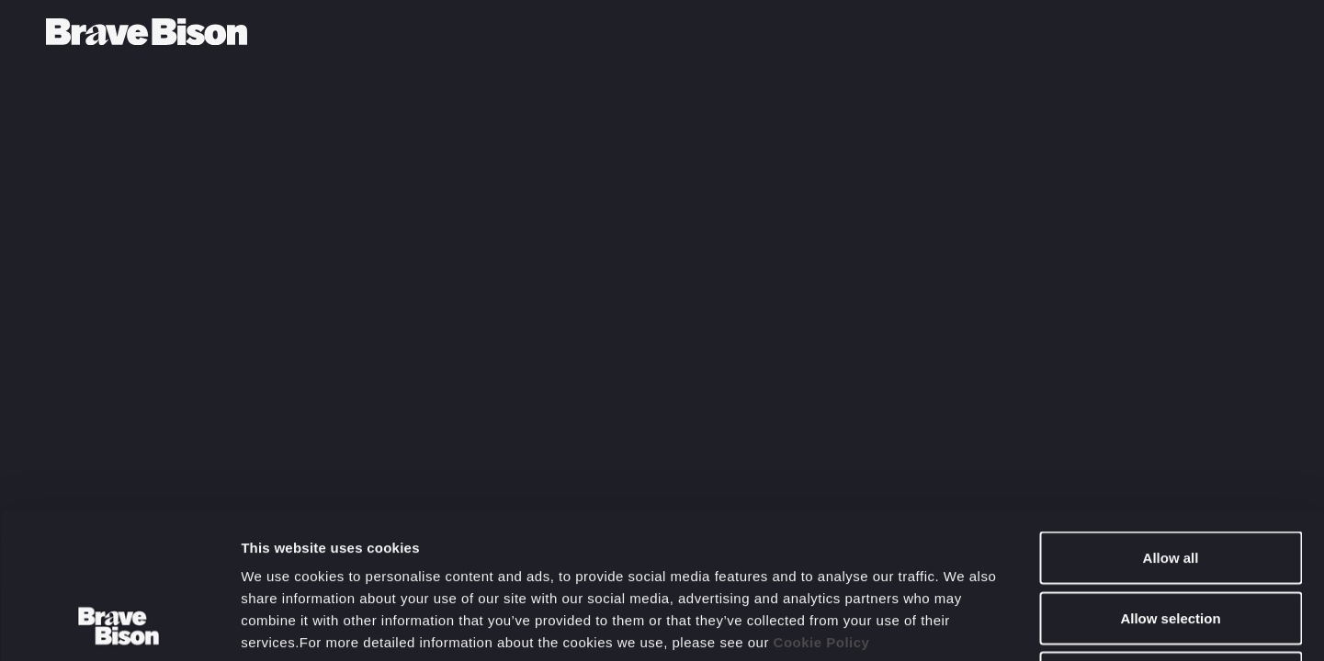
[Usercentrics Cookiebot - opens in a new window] (119, 625)
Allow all (1171, 420)
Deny (1171, 540)
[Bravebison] (146, 31)
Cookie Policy (822, 504)
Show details (964, 625)
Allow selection (1170, 480)
